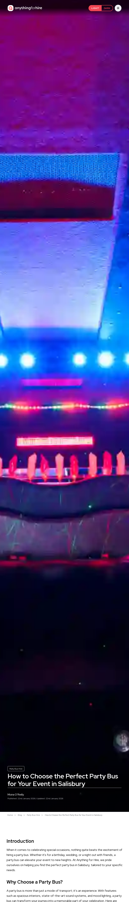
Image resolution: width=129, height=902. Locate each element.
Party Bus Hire (16, 768)
